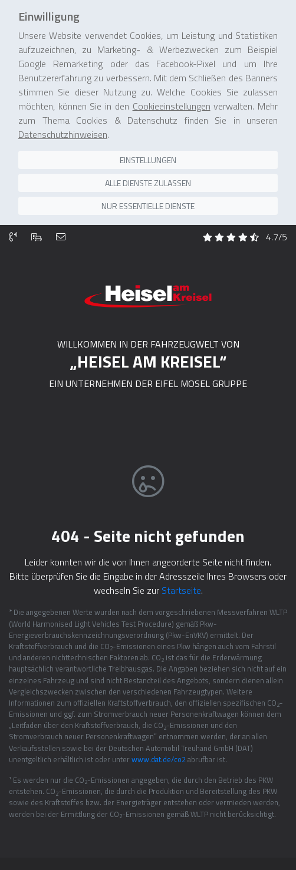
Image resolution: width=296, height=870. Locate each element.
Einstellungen (148, 154)
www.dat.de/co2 (158, 752)
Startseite (181, 583)
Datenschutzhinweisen (62, 129)
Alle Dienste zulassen (148, 177)
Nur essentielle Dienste (148, 200)
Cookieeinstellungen (172, 101)
